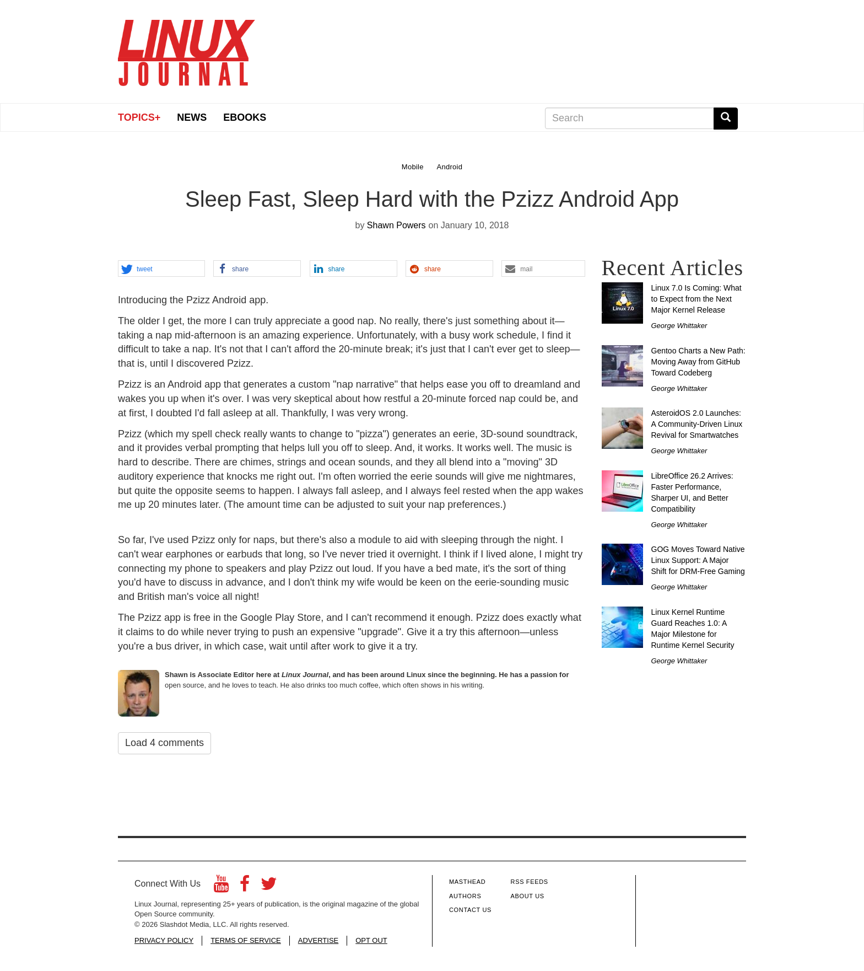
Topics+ (139, 117)
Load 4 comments (164, 742)
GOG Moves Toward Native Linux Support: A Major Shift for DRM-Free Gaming (698, 560)
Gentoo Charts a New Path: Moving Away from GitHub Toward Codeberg (698, 361)
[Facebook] (245, 887)
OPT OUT (371, 940)
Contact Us (470, 909)
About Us (527, 896)
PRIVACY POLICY (163, 940)
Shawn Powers (396, 225)
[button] (161, 269)
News (192, 117)
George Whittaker (679, 325)
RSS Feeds (529, 881)
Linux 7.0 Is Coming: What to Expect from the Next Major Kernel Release (696, 298)
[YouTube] (221, 887)
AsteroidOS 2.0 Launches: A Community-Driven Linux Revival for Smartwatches (697, 424)
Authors (465, 896)
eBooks (244, 117)
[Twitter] (269, 887)
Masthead (467, 881)
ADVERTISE (318, 940)
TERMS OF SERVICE (245, 940)
